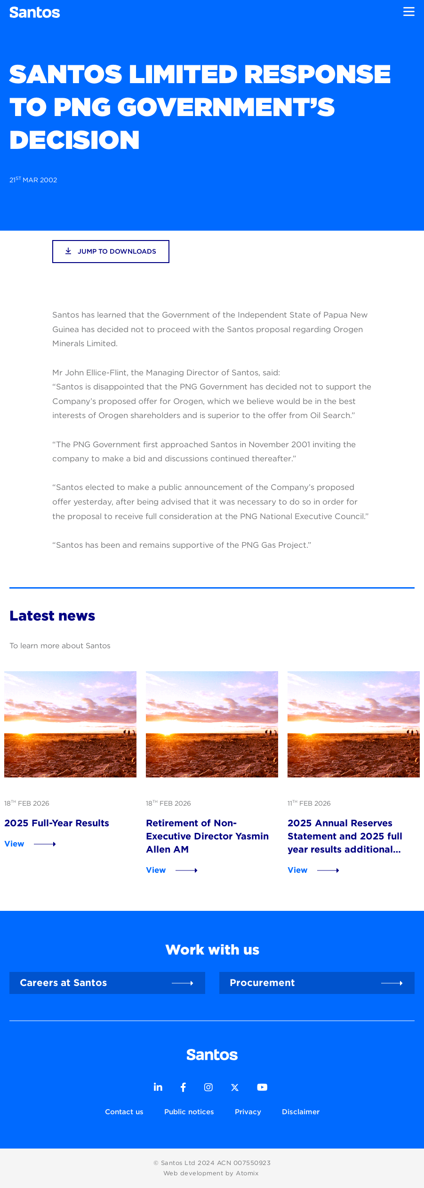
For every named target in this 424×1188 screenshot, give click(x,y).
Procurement (262, 982)
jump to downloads (110, 251)
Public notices (189, 1111)
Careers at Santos (63, 982)
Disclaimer (301, 1111)
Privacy (248, 1111)
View (14, 843)
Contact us (124, 1111)
